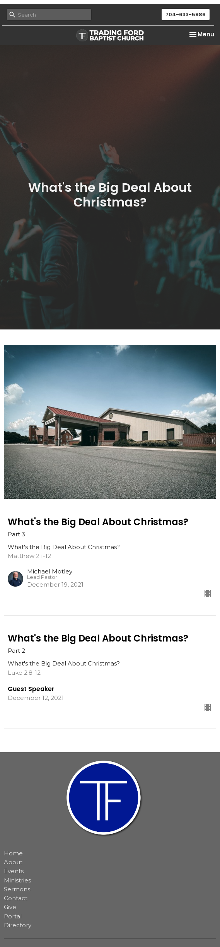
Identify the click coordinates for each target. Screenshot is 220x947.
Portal (13, 916)
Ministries (17, 880)
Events (14, 871)
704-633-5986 (185, 14)
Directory (17, 925)
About (13, 862)
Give (10, 907)
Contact (15, 898)
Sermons (17, 889)
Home (13, 853)
